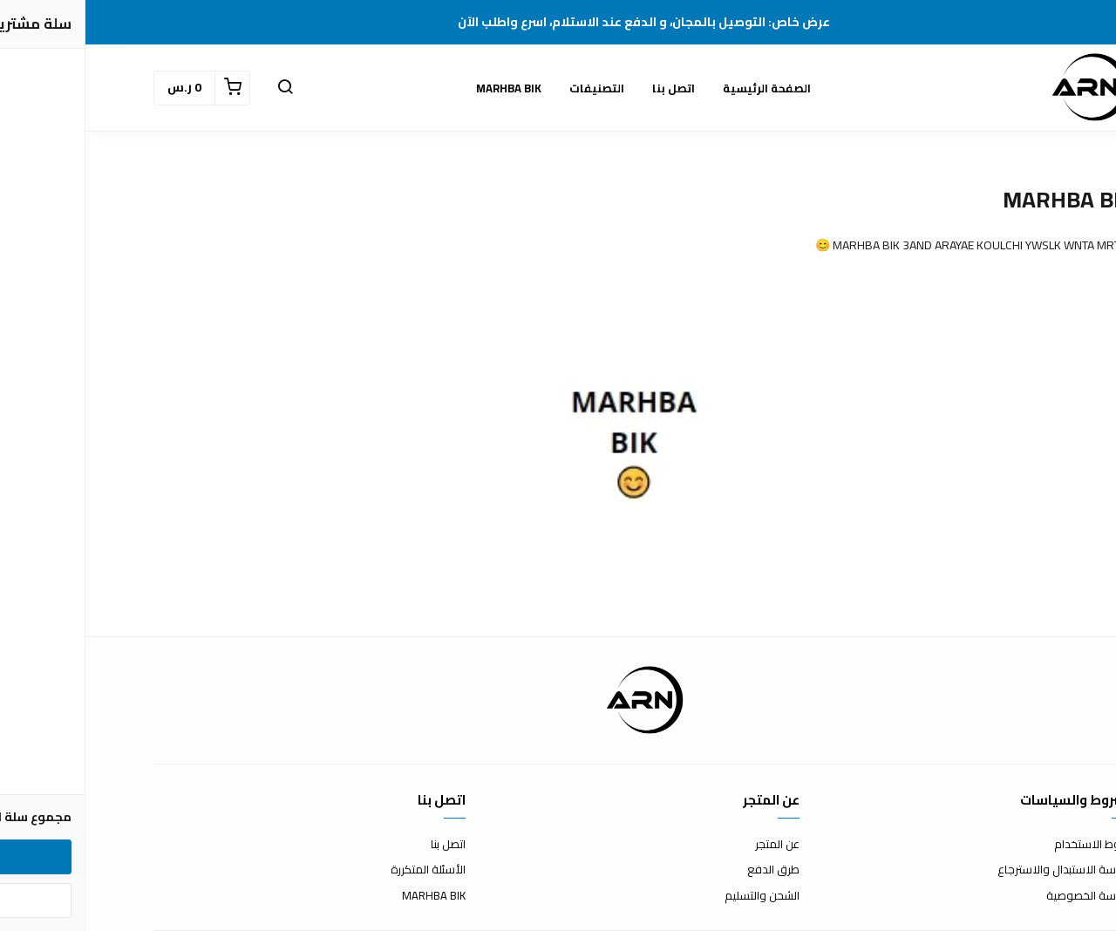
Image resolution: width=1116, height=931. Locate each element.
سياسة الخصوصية (1004, 896)
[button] (199, 88)
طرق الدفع (688, 870)
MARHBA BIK (423, 88)
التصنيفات (511, 88)
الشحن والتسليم (676, 896)
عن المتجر (692, 844)
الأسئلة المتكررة (342, 870)
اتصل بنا (588, 88)
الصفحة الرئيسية (681, 88)
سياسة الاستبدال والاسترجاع (980, 870)
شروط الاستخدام (1008, 844)
